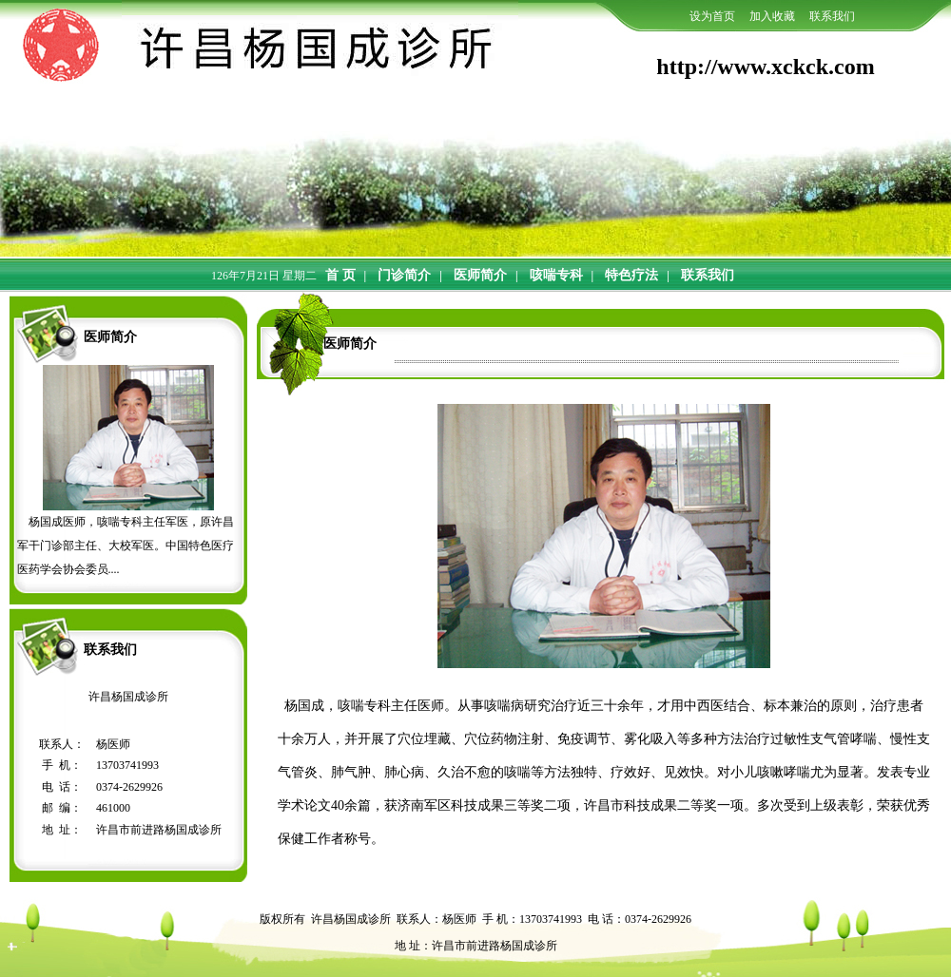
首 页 (340, 275)
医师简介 (480, 275)
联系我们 (707, 275)
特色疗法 (631, 275)
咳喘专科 (556, 275)
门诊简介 (404, 275)
